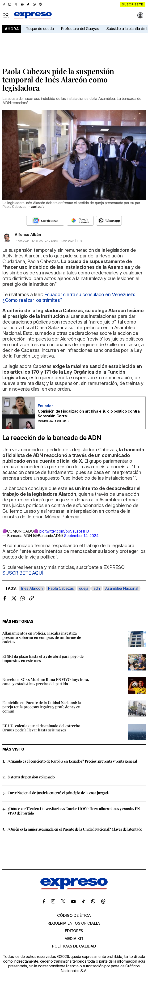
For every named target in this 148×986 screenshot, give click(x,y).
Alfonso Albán (28, 234)
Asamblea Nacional (121, 588)
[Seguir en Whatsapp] (109, 221)
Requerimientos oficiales (74, 923)
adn (96, 588)
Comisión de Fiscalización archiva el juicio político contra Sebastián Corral (89, 413)
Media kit (74, 938)
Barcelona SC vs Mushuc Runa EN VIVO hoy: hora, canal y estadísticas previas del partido (45, 681)
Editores (74, 931)
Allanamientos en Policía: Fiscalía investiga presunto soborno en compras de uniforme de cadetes (41, 637)
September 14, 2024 (81, 535)
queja (83, 588)
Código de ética (74, 915)
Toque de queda (40, 28)
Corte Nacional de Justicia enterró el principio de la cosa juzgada (58, 792)
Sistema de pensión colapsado (31, 776)
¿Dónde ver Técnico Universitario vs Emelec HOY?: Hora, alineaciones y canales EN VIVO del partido (74, 810)
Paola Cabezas (61, 588)
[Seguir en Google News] (45, 221)
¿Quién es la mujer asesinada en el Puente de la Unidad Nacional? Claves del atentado (75, 829)
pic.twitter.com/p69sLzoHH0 (64, 531)
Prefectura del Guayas (80, 28)
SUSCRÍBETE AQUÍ (22, 573)
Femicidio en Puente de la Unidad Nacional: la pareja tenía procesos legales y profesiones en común (41, 706)
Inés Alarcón (32, 588)
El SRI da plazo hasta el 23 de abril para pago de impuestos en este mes (43, 658)
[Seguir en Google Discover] (80, 221)
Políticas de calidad (74, 946)
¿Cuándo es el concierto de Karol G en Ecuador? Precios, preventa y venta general (72, 761)
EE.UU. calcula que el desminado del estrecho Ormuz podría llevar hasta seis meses (41, 727)
